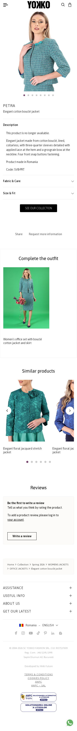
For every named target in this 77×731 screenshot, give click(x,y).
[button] (24, 95)
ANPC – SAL (38, 685)
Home (10, 564)
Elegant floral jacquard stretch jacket (22, 450)
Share (19, 234)
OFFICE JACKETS (19, 568)
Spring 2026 (38, 564)
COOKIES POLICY (38, 678)
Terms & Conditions (38, 674)
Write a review (22, 536)
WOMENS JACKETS (58, 564)
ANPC (38, 681)
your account (15, 519)
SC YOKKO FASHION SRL (36, 648)
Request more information (45, 234)
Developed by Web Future (39, 666)
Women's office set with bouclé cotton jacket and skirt (22, 341)
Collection (23, 564)
